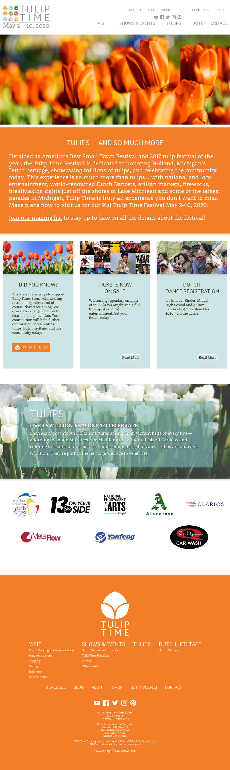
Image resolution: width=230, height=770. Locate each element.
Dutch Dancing (169, 650)
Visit (103, 23)
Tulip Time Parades (95, 655)
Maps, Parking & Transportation (51, 650)
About (165, 10)
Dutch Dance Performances (101, 650)
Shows (86, 661)
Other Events (91, 666)
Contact (222, 10)
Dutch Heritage (210, 23)
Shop (180, 10)
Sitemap (122, 735)
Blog (151, 10)
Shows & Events (137, 23)
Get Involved (199, 10)
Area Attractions (40, 655)
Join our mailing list (35, 217)
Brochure (35, 672)
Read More (130, 357)
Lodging (34, 661)
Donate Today (35, 347)
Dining (33, 666)
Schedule (134, 10)
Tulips (173, 23)
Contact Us (109, 735)
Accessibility (38, 677)
